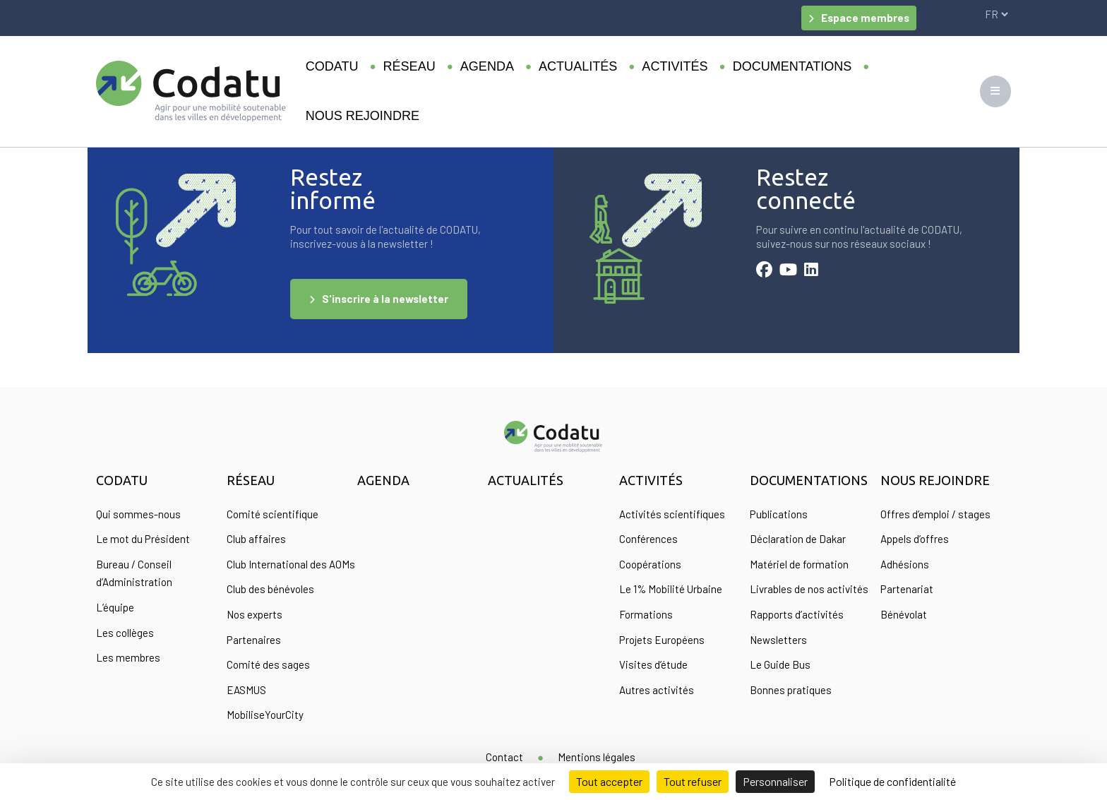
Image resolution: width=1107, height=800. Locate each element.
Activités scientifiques (672, 514)
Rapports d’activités (797, 614)
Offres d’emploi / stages (935, 514)
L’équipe (115, 607)
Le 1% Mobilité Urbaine (670, 589)
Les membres (128, 657)
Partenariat (906, 589)
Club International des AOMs (291, 564)
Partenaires (254, 639)
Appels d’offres (914, 538)
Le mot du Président (143, 538)
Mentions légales (596, 757)
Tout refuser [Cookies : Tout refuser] (693, 781)
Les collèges (125, 632)
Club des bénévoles (270, 589)
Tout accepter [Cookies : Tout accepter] (609, 781)
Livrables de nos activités (809, 589)
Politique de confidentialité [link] (892, 781)
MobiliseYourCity (265, 714)
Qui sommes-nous (138, 514)
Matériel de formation (799, 564)
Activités (674, 66)
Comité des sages (268, 664)
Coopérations (650, 564)
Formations (646, 614)
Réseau (409, 66)
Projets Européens (662, 639)
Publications (779, 514)
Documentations (792, 66)
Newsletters (778, 639)
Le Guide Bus (780, 664)
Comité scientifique (272, 514)
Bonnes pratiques (791, 689)
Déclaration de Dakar (798, 538)
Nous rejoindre (362, 116)
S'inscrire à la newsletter (385, 298)
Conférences (648, 538)
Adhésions (904, 564)
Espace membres (865, 17)
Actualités (578, 66)
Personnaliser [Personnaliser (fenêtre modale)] (775, 781)
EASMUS (246, 689)
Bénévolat (903, 614)
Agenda (487, 66)
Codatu (332, 66)
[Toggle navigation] (995, 91)
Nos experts (254, 614)
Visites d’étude (653, 664)
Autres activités (656, 689)
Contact (504, 757)
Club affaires (256, 538)
